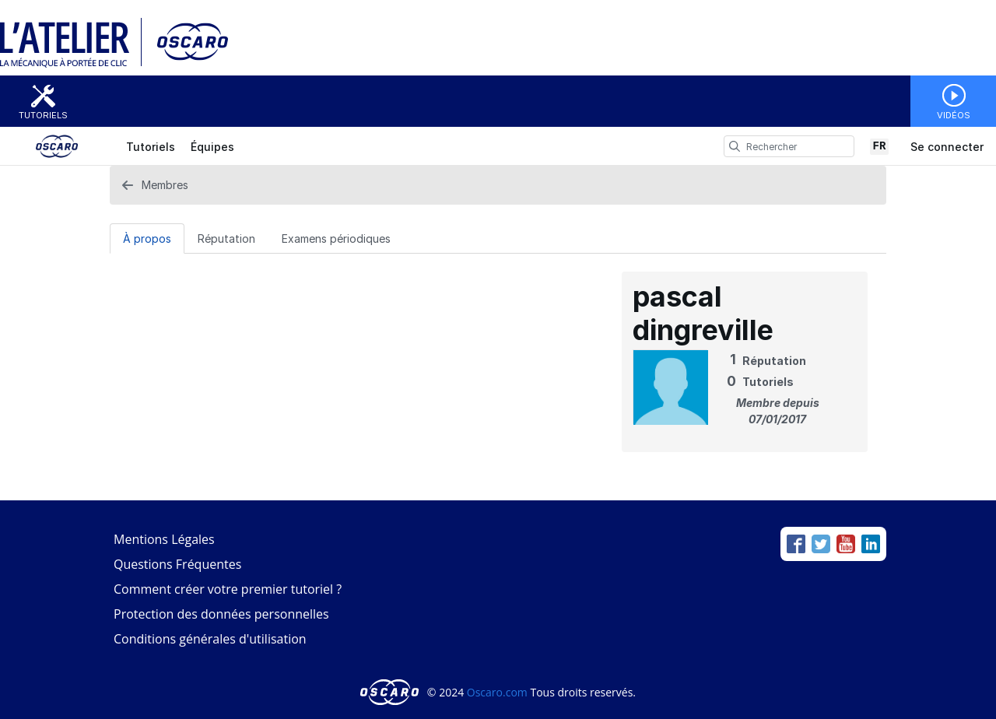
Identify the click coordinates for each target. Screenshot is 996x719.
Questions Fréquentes (177, 564)
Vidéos (953, 115)
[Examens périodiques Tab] (336, 238)
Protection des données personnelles (221, 614)
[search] (734, 146)
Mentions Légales (164, 539)
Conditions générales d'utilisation (210, 638)
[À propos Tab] (147, 238)
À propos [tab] (147, 238)
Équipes (212, 146)
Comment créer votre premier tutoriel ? (228, 589)
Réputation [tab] (226, 238)
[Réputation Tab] (226, 238)
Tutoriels (43, 115)
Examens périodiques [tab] (336, 238)
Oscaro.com (497, 692)
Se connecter (947, 146)
